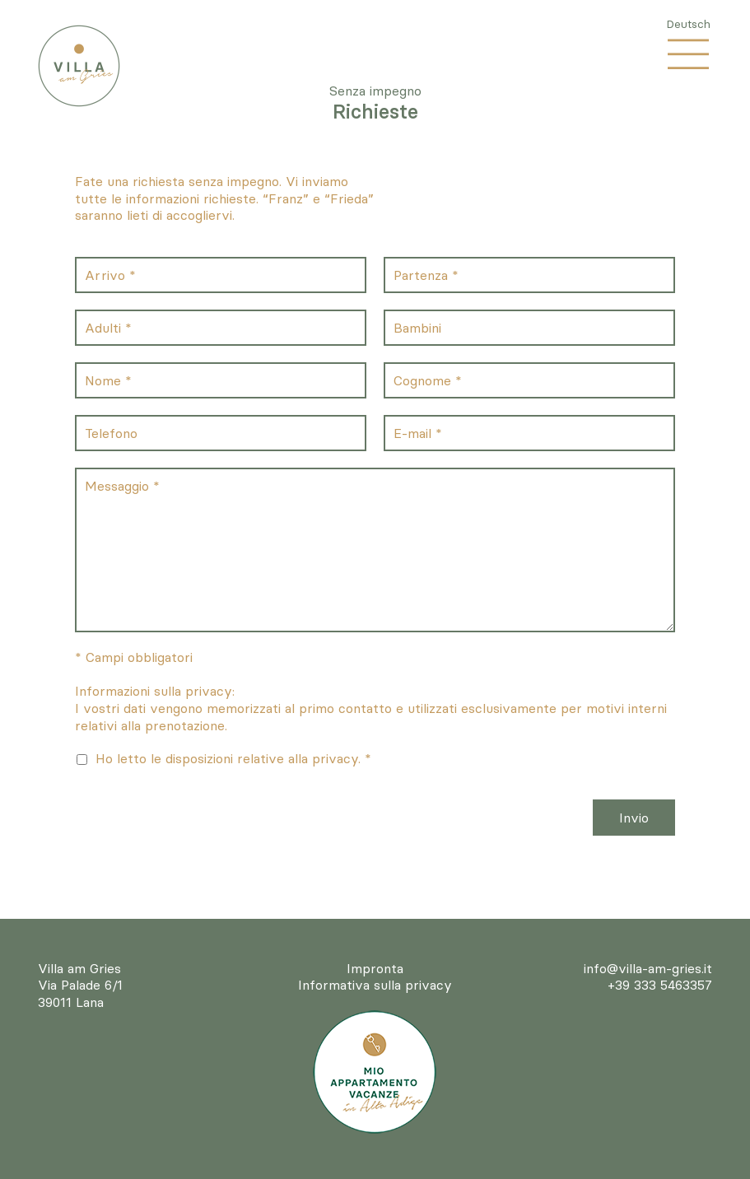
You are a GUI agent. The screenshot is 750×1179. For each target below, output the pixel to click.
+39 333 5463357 (660, 984)
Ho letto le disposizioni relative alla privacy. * (233, 758)
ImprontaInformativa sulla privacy (375, 977)
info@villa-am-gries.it (648, 968)
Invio (634, 817)
